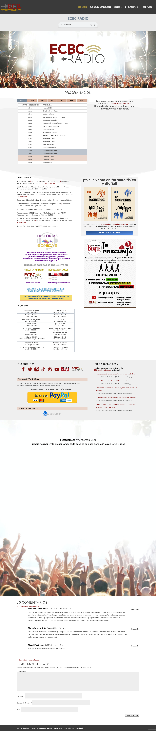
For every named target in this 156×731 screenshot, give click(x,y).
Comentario (22, 671)
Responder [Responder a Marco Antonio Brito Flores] (135, 629)
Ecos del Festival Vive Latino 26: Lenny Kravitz (112, 381)
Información (50, 183)
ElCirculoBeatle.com (102, 370)
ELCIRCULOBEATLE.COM (100, 7)
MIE (42, 100)
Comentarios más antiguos (28, 606)
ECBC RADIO (82, 7)
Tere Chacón (79, 728)
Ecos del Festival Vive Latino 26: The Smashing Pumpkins (116, 397)
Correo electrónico (24, 703)
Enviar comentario (132, 715)
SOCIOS (117, 7)
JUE (52, 100)
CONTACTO (147, 7)
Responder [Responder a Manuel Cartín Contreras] (135, 609)
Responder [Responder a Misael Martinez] (135, 646)
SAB (71, 100)
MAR (32, 100)
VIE (61, 100)
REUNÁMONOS (131, 7)
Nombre (20, 696)
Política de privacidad (44, 728)
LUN (21, 100)
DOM (81, 100)
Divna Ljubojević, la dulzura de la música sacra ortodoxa (115, 374)
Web (18, 710)
